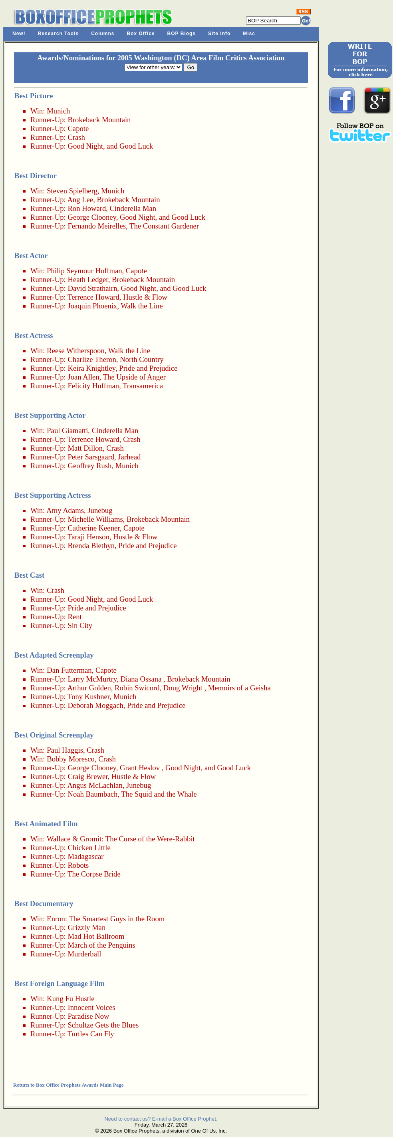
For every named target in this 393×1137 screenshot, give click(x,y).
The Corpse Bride (94, 874)
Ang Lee (80, 199)
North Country (141, 359)
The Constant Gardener (164, 226)
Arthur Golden (89, 688)
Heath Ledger (87, 279)
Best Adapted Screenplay (54, 655)
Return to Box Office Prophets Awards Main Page (68, 1085)
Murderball (84, 954)
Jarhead (129, 457)
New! (19, 33)
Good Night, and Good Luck (110, 146)
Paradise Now (88, 1016)
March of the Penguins (101, 945)
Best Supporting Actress (52, 495)
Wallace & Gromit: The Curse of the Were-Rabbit (121, 839)
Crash (76, 137)
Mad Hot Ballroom (95, 936)
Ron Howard (86, 208)
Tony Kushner (88, 696)
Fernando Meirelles (96, 226)
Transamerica (143, 386)
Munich (58, 111)
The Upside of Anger (134, 377)
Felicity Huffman (93, 386)
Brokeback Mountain (99, 119)
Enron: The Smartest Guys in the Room (106, 918)
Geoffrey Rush (89, 465)
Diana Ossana (140, 679)
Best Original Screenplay (54, 735)
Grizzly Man (86, 927)
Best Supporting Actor (49, 415)
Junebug (99, 510)
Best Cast (29, 575)
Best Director (35, 175)
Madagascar (85, 856)
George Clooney (91, 217)
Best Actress (33, 335)
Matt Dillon (85, 448)
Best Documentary (43, 903)
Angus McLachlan (94, 785)
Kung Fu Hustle (70, 998)
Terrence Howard (93, 297)
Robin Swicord (137, 688)
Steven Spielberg (72, 191)
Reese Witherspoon (76, 350)
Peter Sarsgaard (90, 457)
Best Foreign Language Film (59, 983)
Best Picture (33, 95)
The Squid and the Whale (158, 794)
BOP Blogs (181, 33)
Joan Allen (83, 377)
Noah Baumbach (92, 794)
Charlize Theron (91, 359)
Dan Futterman (69, 670)
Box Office (141, 33)
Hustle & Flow (145, 297)
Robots (78, 865)
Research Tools (58, 33)
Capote (78, 128)
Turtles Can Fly (90, 1034)
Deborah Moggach (95, 705)
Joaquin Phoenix (92, 306)
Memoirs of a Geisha (239, 688)
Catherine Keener (93, 528)
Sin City (79, 625)
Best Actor (31, 255)
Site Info (219, 33)
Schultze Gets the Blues (103, 1025)
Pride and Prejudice (148, 368)
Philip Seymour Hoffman (84, 270)
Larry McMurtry (92, 679)
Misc (249, 33)
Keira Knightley (91, 368)
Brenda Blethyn (91, 545)
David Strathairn (92, 288)
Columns (102, 33)
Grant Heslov (140, 767)
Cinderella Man (133, 208)
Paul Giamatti (67, 430)
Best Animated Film (46, 823)
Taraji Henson (88, 537)
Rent (74, 616)
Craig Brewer (87, 776)
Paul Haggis (65, 750)
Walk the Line (142, 306)
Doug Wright (182, 688)
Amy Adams (65, 510)
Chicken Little (88, 847)
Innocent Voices (91, 1007)
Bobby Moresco (71, 759)
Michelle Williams (95, 519)
